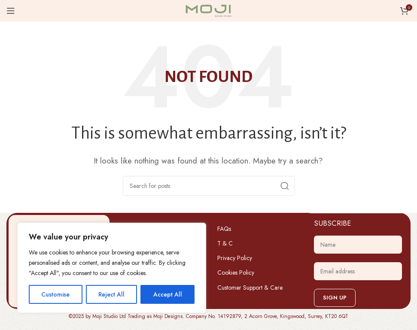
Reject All (111, 294)
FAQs (224, 228)
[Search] (209, 186)
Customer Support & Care (250, 287)
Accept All (167, 294)
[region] (111, 268)
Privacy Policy (234, 258)
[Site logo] (208, 10)
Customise (55, 294)
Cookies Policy (235, 272)
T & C (225, 243)
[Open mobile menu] (10, 10)
